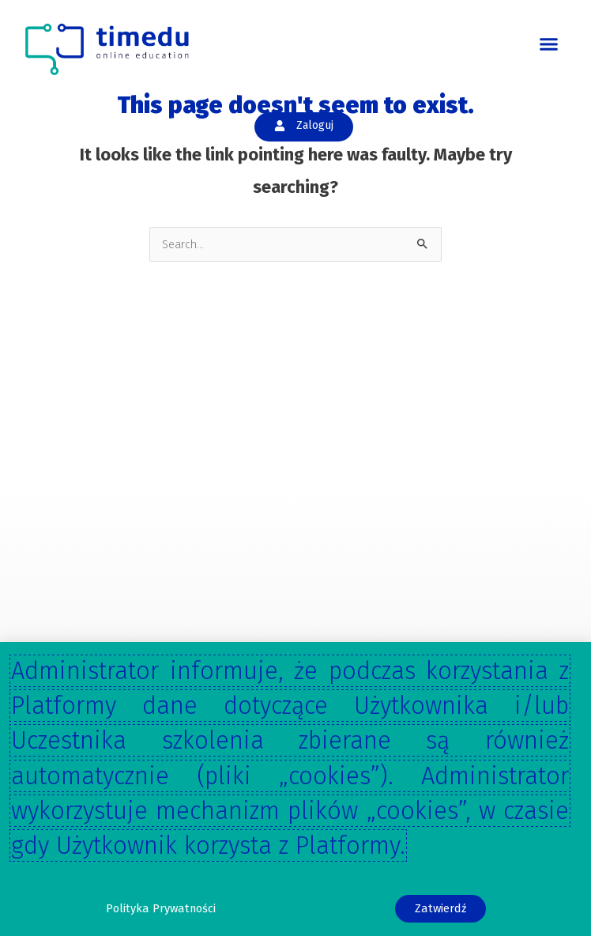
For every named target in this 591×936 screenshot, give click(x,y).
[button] (549, 44)
